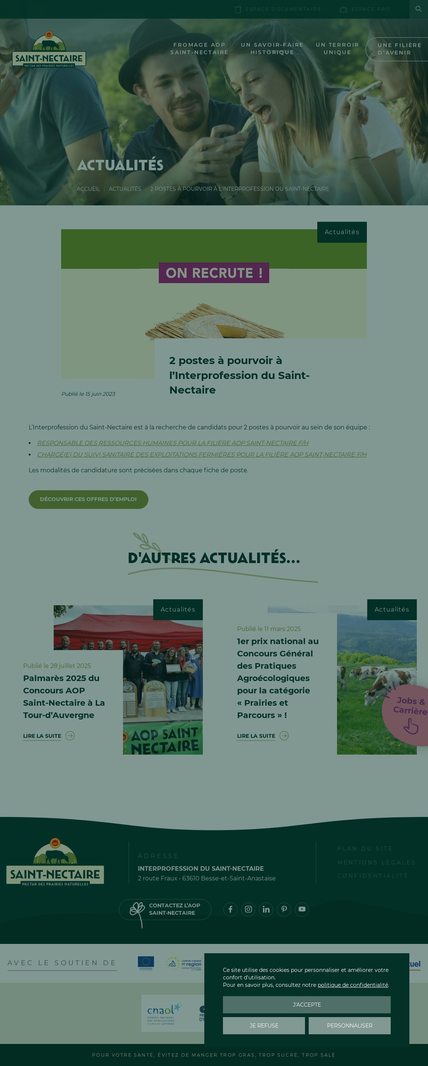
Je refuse (264, 1025)
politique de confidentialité (353, 985)
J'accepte (307, 1004)
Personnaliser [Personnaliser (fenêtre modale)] (349, 1025)
